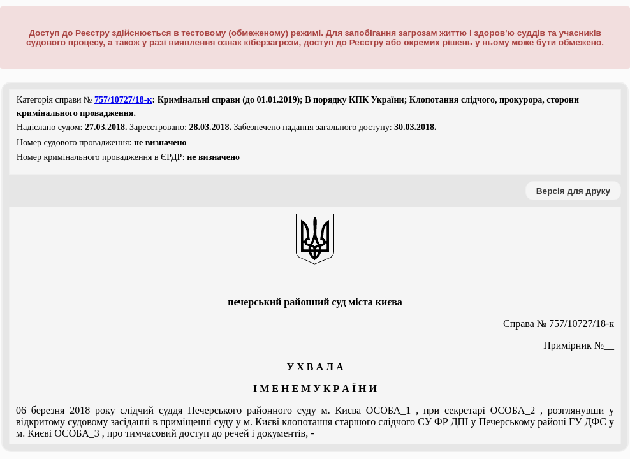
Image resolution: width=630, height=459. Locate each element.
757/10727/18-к (123, 100)
